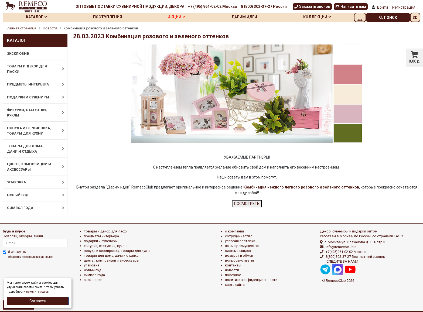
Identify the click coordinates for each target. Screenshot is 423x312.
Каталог (37, 17)
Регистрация (403, 7)
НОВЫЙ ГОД (33, 195)
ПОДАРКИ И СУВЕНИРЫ (33, 97)
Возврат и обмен (239, 255)
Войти (382, 7)
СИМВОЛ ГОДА (33, 208)
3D (415, 17)
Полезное (233, 275)
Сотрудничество (239, 236)
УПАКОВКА (33, 182)
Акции (182, 17)
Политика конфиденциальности (251, 280)
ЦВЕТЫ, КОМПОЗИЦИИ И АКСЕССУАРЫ (33, 167)
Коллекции (328, 17)
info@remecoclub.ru (341, 247)
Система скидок (238, 251)
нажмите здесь (37, 291)
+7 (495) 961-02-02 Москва (212, 6)
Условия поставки (240, 241)
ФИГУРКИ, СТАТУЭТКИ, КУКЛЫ (33, 112)
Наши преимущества (242, 246)
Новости (232, 270)
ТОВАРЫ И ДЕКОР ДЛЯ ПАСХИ (33, 69)
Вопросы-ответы (239, 260)
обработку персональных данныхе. (30, 257)
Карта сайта (235, 285)
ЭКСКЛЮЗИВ (18, 54)
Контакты (233, 265)
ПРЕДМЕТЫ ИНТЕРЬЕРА (33, 84)
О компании (234, 231)
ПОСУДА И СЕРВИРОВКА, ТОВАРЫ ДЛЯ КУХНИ (33, 130)
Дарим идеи (253, 17)
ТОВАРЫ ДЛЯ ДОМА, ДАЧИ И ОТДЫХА (33, 148)
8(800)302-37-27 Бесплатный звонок (355, 257)
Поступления (111, 17)
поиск (388, 17)
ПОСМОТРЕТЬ (247, 203)
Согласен (37, 301)
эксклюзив (93, 280)
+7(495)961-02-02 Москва (346, 252)
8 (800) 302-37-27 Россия (264, 6)
